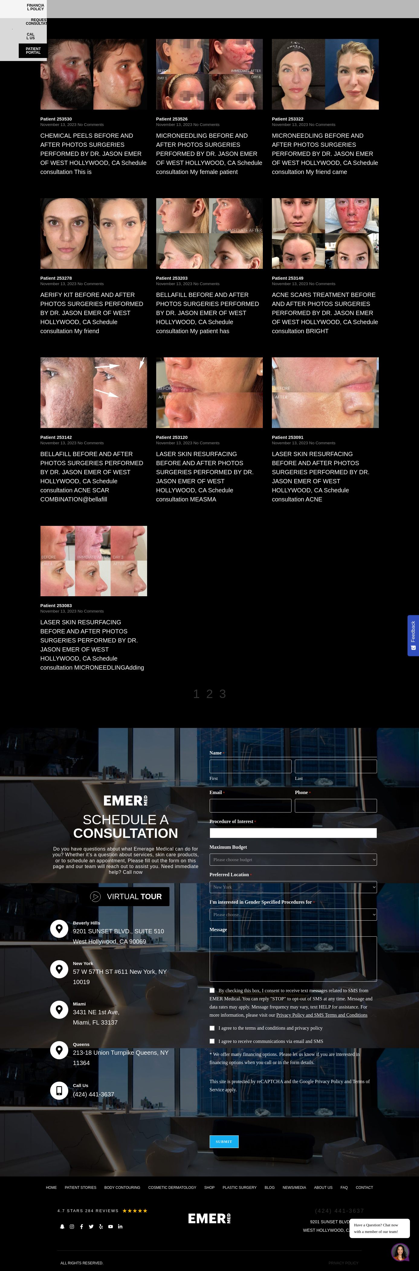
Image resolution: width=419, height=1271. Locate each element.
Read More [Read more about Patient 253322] (284, 183)
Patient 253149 (287, 278)
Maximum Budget (228, 847)
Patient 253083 (56, 605)
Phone (303, 793)
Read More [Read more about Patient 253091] (284, 510)
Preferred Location (231, 875)
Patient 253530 (56, 118)
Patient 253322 (287, 118)
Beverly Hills (86, 922)
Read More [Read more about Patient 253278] (52, 342)
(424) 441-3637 (93, 1094)
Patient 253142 (56, 437)
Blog (270, 1188)
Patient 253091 (287, 437)
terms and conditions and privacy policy (283, 1028)
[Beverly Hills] (59, 929)
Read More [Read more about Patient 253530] (52, 183)
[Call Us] (59, 1091)
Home (51, 1188)
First (214, 778)
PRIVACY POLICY (344, 1263)
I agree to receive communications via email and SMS (271, 1041)
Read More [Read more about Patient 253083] (52, 679)
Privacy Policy (329, 1081)
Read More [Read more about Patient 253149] (284, 342)
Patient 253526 (172, 118)
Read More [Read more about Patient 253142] (52, 510)
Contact (364, 1188)
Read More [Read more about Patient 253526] (168, 183)
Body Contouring (122, 1188)
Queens (81, 1044)
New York (83, 963)
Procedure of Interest (233, 822)
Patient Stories (80, 1188)
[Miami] (59, 1010)
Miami (79, 1003)
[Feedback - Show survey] (413, 635)
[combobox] (294, 833)
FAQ (344, 1188)
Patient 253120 (172, 437)
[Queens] (59, 1050)
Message (218, 929)
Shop (209, 1188)
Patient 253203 (172, 278)
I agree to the (271, 1028)
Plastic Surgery (239, 1188)
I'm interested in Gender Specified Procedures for (262, 902)
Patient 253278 (56, 278)
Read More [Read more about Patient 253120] (168, 510)
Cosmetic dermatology (172, 1188)
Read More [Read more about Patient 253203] (168, 342)
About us (323, 1188)
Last (299, 778)
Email (217, 793)
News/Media (294, 1188)
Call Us (80, 1085)
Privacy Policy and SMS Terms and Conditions (322, 1015)
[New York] (59, 969)
